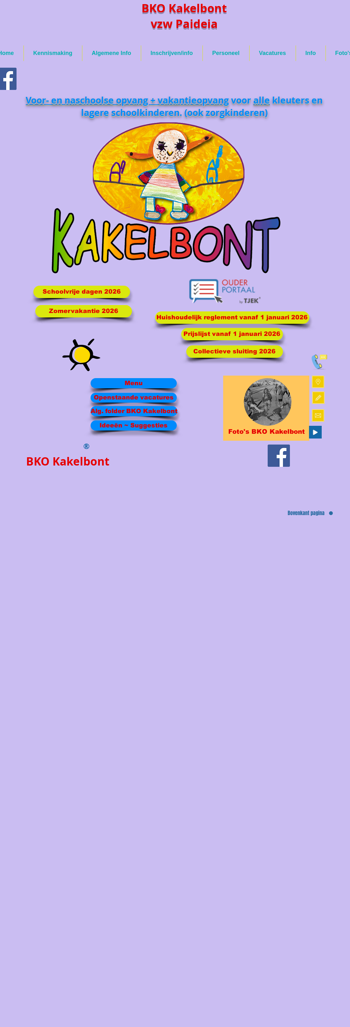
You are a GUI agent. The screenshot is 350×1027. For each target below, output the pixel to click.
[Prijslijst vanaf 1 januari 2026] (232, 334)
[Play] (315, 432)
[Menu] (134, 383)
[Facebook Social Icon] (279, 456)
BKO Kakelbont (67, 461)
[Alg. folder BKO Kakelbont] (134, 411)
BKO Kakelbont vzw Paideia (184, 15)
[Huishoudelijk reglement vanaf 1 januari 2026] (232, 317)
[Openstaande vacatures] (134, 398)
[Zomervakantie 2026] (83, 311)
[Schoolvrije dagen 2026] (81, 292)
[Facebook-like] (285, 493)
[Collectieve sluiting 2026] (234, 351)
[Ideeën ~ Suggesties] (134, 425)
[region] (266, 408)
